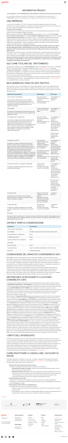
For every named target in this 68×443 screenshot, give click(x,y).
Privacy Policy (58, 417)
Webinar (43, 422)
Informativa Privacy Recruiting (59, 427)
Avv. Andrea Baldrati (54, 78)
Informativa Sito (58, 425)
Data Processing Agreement (58, 420)
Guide (42, 419)
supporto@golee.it (40, 361)
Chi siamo (30, 417)
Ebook (42, 424)
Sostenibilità (30, 424)
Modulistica (43, 421)
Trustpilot (3, 397)
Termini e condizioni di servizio (59, 423)
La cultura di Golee (32, 421)
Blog (42, 417)
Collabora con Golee (32, 422)
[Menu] (65, 2)
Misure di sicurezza (59, 431)
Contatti (29, 425)
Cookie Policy (58, 430)
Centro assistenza (45, 425)
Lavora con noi (31, 419)
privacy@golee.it (47, 68)
